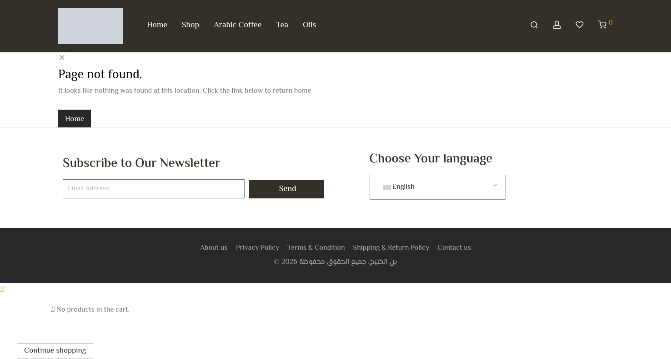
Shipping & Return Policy (391, 248)
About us (214, 248)
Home (157, 25)
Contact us (454, 248)
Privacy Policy (258, 248)
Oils (309, 25)
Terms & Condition (316, 248)
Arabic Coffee (237, 25)
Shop (190, 25)
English (399, 187)
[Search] (534, 25)
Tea (282, 25)
